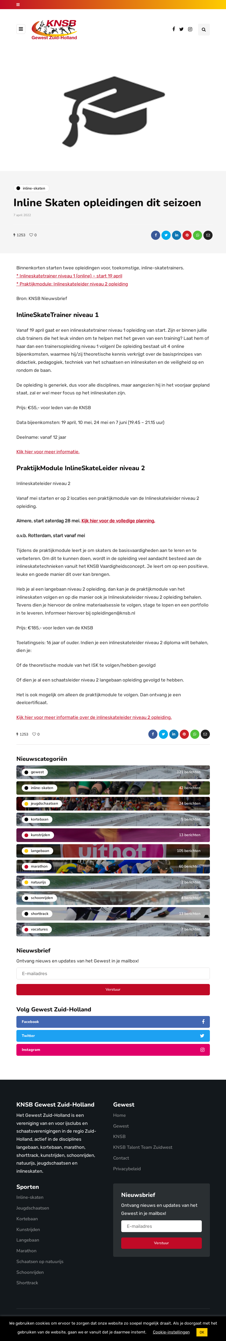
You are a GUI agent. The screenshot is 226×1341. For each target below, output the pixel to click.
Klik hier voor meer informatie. (48, 451)
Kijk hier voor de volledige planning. (118, 520)
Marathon (26, 1251)
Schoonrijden (30, 1272)
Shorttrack (27, 1283)
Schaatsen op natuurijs (39, 1261)
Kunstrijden (28, 1229)
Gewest (121, 1126)
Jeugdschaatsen (32, 1208)
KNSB (119, 1136)
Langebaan (27, 1240)
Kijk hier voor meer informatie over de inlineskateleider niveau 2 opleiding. (94, 717)
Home (119, 1115)
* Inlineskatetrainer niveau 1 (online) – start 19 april (69, 276)
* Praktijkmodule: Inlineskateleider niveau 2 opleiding (72, 284)
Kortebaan (27, 1219)
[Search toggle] (204, 29)
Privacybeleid (127, 1169)
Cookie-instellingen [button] (171, 1332)
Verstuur (113, 989)
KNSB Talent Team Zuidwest (142, 1147)
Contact (121, 1158)
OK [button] (202, 1332)
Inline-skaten (30, 1197)
